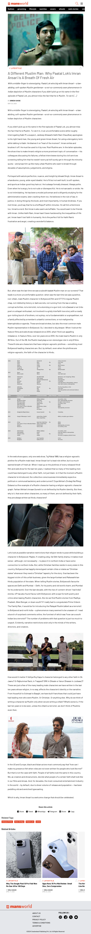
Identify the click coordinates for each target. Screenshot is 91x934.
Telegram (52, 811)
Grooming (22, 9)
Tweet (29, 811)
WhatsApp (40, 811)
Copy (71, 811)
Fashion (11, 9)
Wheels (62, 9)
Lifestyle (32, 9)
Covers (53, 9)
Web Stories (73, 9)
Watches (43, 9)
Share (20, 811)
